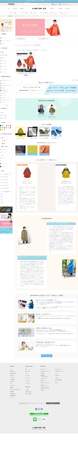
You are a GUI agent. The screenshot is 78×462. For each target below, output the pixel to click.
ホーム (9, 8)
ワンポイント (4, 166)
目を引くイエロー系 (20, 138)
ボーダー (3, 157)
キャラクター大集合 (44, 138)
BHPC (56, 381)
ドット (3, 160)
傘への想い (15, 8)
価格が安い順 (29, 50)
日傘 (3, 57)
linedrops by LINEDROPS (45, 386)
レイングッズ (4, 69)
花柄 (4, 140)
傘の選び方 (22, 8)
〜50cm (1, 194)
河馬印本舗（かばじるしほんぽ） (5, 90)
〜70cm (1, 202)
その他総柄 (6, 146)
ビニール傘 (4, 60)
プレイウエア (4, 72)
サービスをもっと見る (47, 354)
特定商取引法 (12, 392)
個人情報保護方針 (13, 394)
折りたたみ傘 (27, 370)
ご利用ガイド (52, 8)
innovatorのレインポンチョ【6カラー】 (26, 73)
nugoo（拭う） (57, 374)
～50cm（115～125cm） (4, 182)
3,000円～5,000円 (3, 115)
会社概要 (11, 386)
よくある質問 (60, 8)
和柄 (4, 143)
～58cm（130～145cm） (4, 188)
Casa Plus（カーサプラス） (6, 99)
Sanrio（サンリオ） (58, 368)
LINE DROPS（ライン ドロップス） (7, 80)
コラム (11, 382)
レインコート (27, 378)
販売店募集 (12, 390)
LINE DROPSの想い (13, 372)
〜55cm (1, 197)
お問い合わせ (67, 8)
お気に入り (56, 4)
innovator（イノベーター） (6, 97)
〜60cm (1, 199)
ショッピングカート (64, 4)
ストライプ (4, 149)
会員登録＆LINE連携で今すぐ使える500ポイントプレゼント (39, 0)
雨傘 (3, 52)
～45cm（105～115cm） (4, 179)
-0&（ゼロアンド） (5, 93)
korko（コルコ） (4, 83)
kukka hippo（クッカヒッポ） (6, 85)
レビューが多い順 (43, 50)
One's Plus (42, 372)
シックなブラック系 (32, 138)
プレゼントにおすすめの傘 (14, 388)
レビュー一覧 (12, 384)
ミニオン (56, 376)
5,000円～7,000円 (3, 118)
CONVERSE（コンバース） (60, 370)
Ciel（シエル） (4, 95)
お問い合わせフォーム (53, 402)
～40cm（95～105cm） (4, 176)
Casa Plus (42, 388)
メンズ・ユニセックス (6, 40)
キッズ (3, 43)
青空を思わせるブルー (56, 138)
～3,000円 (2, 112)
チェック (3, 152)
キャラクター (4, 163)
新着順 (23, 50)
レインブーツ (27, 376)
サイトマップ (12, 396)
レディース (4, 37)
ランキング (12, 376)
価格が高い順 (35, 50)
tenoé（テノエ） (4, 87)
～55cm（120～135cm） (4, 185)
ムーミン (56, 372)
